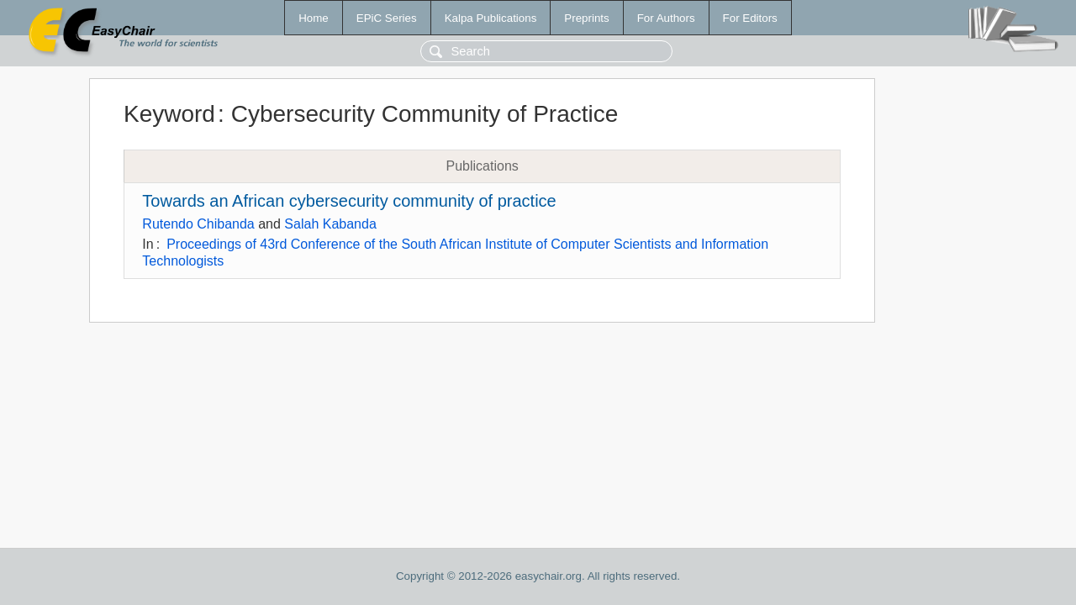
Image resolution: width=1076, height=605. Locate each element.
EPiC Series (386, 18)
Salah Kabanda (330, 224)
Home (313, 18)
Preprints (586, 18)
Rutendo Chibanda (198, 224)
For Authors (666, 18)
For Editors (750, 18)
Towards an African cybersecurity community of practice (349, 201)
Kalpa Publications (491, 18)
